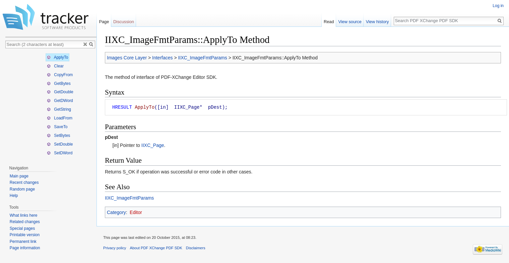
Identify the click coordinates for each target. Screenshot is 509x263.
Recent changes (24, 182)
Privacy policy (114, 248)
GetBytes (59, 84)
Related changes (25, 221)
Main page (19, 176)
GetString (59, 109)
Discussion (123, 21)
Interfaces (162, 57)
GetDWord (60, 101)
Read (329, 21)
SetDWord (59, 153)
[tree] (51, 105)
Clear (55, 66)
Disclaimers (195, 248)
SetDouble (60, 144)
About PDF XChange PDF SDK (156, 248)
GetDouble (60, 92)
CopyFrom (60, 75)
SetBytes (58, 136)
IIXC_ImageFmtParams (202, 57)
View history (377, 21)
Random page (22, 189)
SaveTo (57, 127)
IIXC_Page (152, 145)
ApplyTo (57, 57)
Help (14, 195)
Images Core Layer (127, 57)
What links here (24, 215)
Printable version (25, 234)
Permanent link (23, 241)
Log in (498, 5)
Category (116, 212)
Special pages (22, 228)
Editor (136, 212)
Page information (25, 248)
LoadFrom (59, 118)
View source (349, 21)
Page (104, 21)
